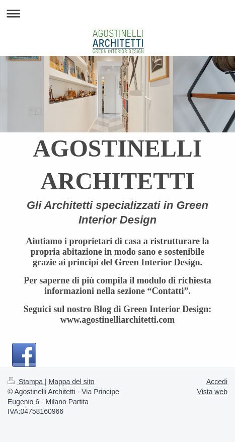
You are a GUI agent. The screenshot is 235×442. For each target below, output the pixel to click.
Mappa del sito (72, 382)
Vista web (212, 392)
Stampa (26, 382)
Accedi (216, 382)
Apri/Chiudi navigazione (117, 13)
